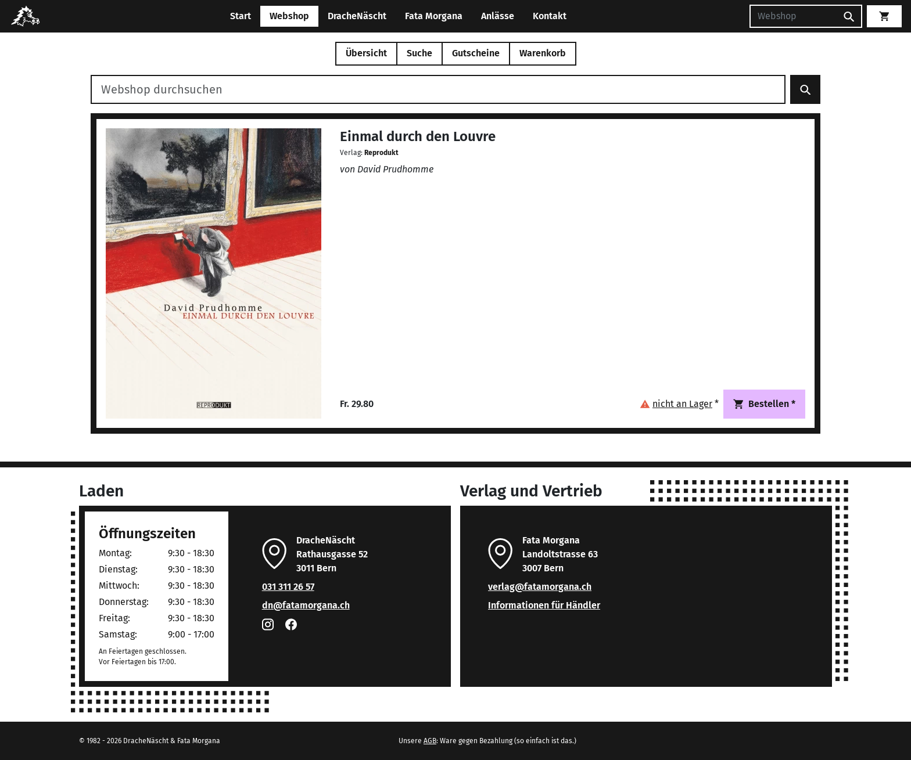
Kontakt (549, 15)
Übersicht (366, 53)
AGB (430, 741)
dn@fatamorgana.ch (306, 605)
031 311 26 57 (288, 586)
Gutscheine (476, 53)
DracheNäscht (357, 15)
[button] (679, 403)
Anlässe (497, 15)
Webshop (289, 15)
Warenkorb (542, 53)
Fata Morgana (433, 15)
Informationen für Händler (544, 605)
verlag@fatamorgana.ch (539, 586)
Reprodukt (381, 153)
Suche (419, 53)
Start (240, 15)
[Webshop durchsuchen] (438, 89)
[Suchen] (793, 16)
